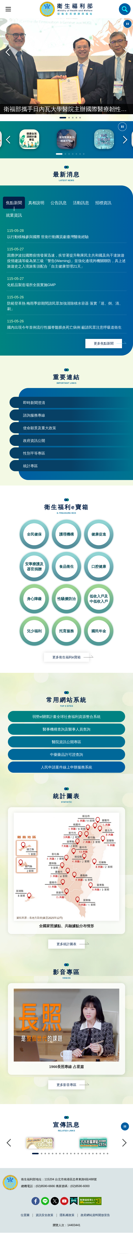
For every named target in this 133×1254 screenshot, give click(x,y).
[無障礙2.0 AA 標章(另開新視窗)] (90, 1222)
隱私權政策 (67, 1236)
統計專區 (30, 479)
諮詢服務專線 (34, 429)
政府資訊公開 (34, 454)
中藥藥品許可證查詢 (66, 768)
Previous (8, 66)
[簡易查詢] (125, 9)
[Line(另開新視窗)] (45, 1222)
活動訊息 (81, 216)
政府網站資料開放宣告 (95, 1236)
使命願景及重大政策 (39, 442)
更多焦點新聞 (104, 357)
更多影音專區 (66, 1098)
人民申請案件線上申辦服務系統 (66, 781)
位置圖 (25, 1236)
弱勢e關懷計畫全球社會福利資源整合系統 (66, 730)
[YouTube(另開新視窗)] (64, 1222)
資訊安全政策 (44, 1236)
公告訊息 (59, 216)
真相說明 (36, 216)
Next (125, 66)
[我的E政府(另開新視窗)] (73, 1222)
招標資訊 (103, 216)
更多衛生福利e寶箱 (66, 671)
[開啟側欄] (8, 9)
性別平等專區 (34, 467)
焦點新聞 (14, 216)
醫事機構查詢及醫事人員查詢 (66, 743)
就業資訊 (14, 229)
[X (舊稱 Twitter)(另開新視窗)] (55, 1222)
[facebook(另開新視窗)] (36, 1222)
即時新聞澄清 (34, 416)
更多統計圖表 (66, 957)
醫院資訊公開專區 (66, 755)
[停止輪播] (127, 24)
